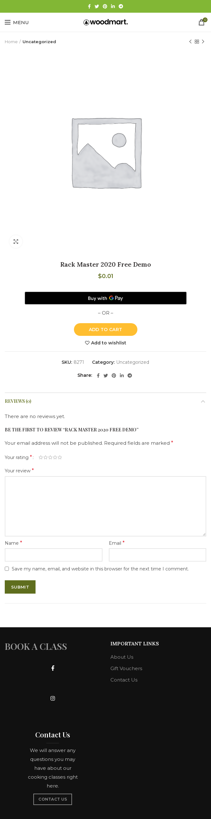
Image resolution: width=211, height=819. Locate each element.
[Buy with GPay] (106, 298)
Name (13, 543)
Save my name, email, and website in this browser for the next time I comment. (100, 569)
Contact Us (123, 680)
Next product (203, 41)
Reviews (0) (18, 401)
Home (11, 41)
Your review (19, 471)
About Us (121, 657)
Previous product (190, 41)
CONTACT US (52, 799)
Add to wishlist (108, 343)
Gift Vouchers (126, 668)
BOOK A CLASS (36, 646)
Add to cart (105, 329)
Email (117, 543)
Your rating (18, 457)
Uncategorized (39, 41)
